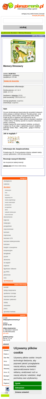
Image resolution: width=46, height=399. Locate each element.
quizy (6, 209)
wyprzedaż (8, 281)
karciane (7, 195)
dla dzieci (14, 33)
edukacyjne (8, 190)
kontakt (6, 287)
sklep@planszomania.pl (11, 320)
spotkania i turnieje (10, 293)
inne (6, 192)
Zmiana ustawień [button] (22, 392)
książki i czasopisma (10, 247)
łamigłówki (7, 253)
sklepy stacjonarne (10, 290)
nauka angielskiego (10, 200)
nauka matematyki (10, 202)
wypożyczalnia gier (10, 296)
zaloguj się (25, 14)
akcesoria (7, 259)
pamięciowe (8, 205)
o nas (6, 393)
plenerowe (7, 275)
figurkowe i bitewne (10, 269)
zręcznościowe (9, 214)
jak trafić (6, 333)
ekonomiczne (8, 217)
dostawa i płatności (10, 299)
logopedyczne (9, 197)
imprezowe (7, 235)
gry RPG (6, 272)
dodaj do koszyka (11, 81)
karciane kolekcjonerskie (12, 241)
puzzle (6, 256)
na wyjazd (7, 263)
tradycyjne (7, 223)
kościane (6, 244)
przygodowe (8, 207)
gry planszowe (5, 33)
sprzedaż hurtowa (9, 311)
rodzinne (6, 184)
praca (5, 308)
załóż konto (34, 14)
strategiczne (8, 181)
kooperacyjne (8, 250)
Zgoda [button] (17, 383)
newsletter (7, 305)
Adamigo (15, 95)
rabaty (6, 302)
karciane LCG (8, 238)
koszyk (41, 14)
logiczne (6, 220)
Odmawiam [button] (19, 388)
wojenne (6, 266)
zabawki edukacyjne (10, 212)
